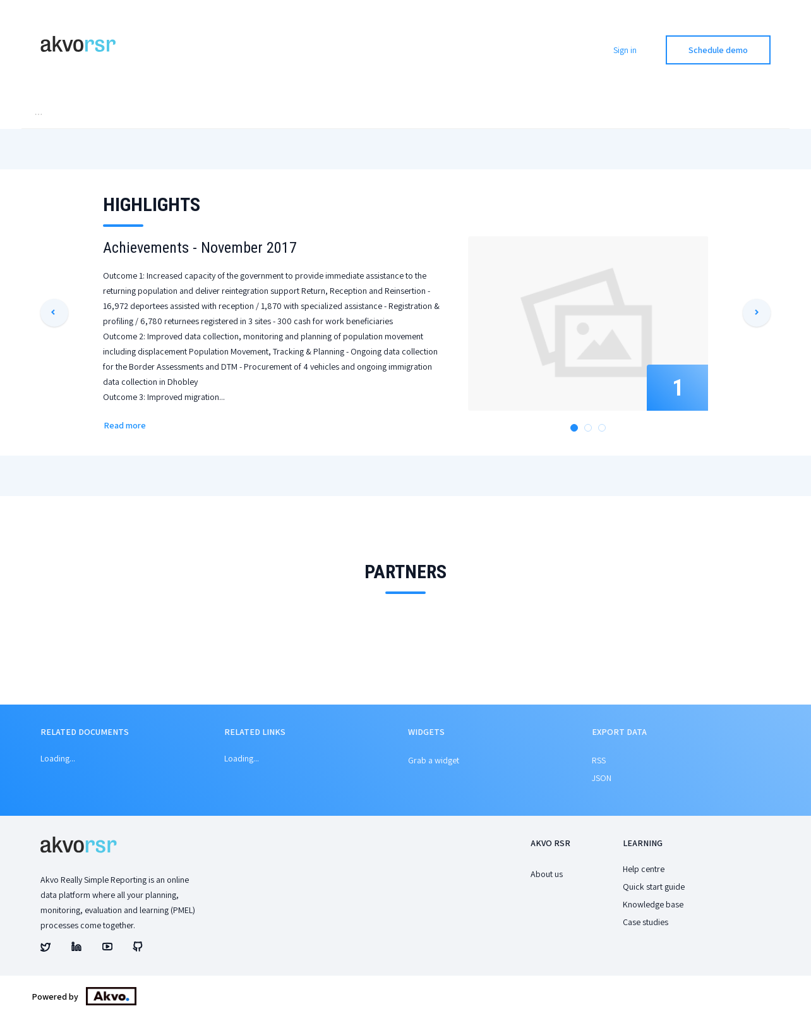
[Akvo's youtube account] (107, 951)
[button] (54, 315)
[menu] (405, 115)
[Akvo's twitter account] (45, 951)
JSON (601, 780)
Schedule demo (718, 50)
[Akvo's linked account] (76, 951)
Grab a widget (433, 762)
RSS (599, 762)
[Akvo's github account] (138, 951)
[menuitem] (67, 115)
